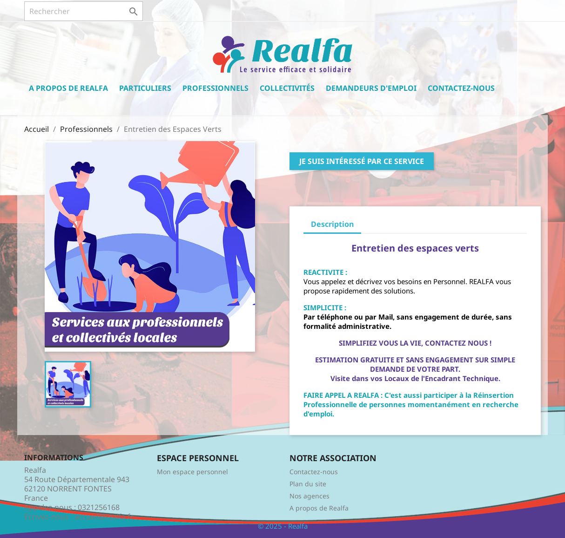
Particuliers (145, 88)
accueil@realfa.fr (104, 516)
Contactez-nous (461, 88)
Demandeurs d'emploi (371, 88)
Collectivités (287, 88)
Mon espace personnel (192, 471)
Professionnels (215, 88)
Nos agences (309, 495)
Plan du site (307, 483)
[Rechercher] (83, 11)
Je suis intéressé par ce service (361, 161)
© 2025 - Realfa (283, 526)
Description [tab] (332, 224)
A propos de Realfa (68, 88)
